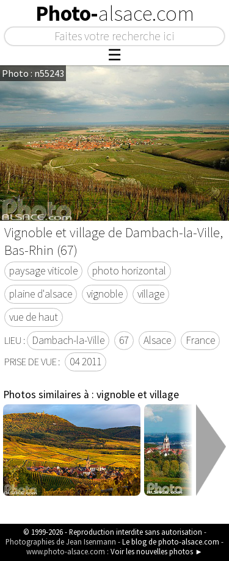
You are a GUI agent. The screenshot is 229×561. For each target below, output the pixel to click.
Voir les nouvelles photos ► (157, 551)
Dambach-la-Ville (68, 340)
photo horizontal (129, 270)
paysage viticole (43, 270)
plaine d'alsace (40, 294)
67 (124, 340)
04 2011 (85, 361)
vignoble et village (137, 394)
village (150, 294)
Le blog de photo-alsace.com (170, 541)
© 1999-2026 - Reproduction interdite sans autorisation (112, 532)
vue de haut (33, 317)
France (200, 340)
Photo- (114, 13)
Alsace (157, 340)
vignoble (105, 294)
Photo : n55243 (33, 73)
